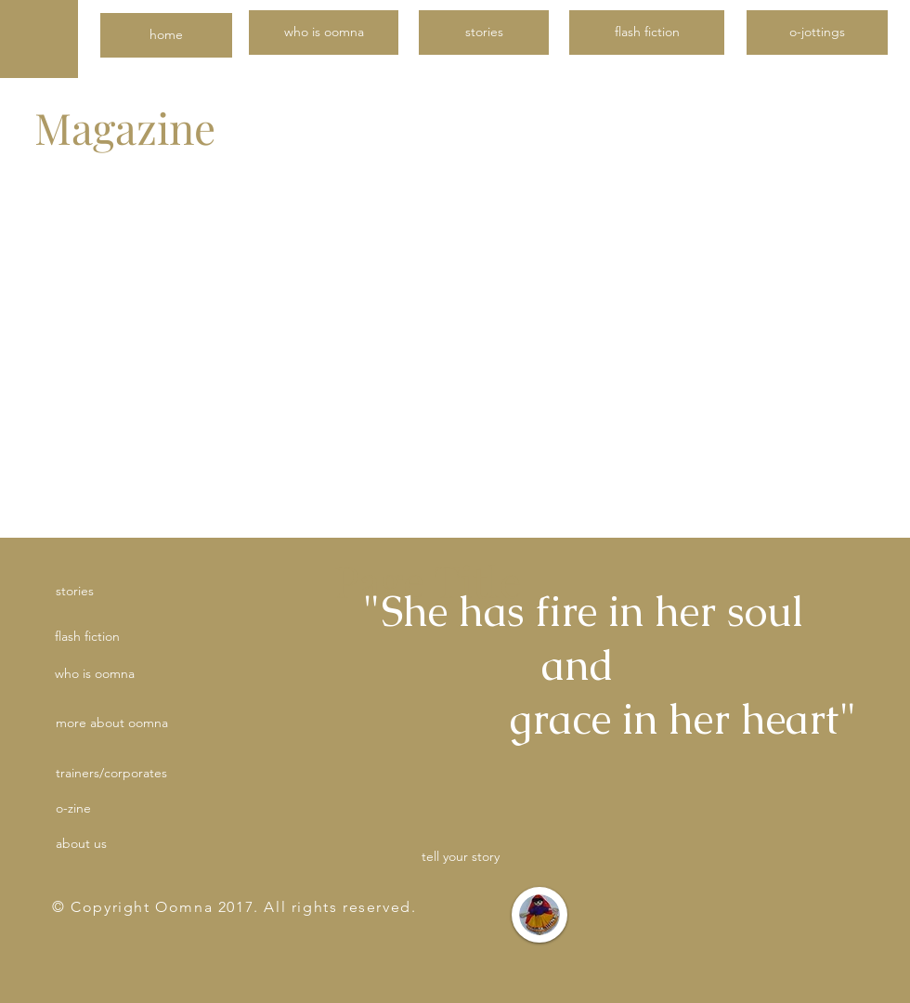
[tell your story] (460, 857)
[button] (199, 723)
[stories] (484, 32)
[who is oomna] (323, 32)
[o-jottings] (817, 32)
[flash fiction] (646, 32)
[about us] (122, 844)
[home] (166, 35)
